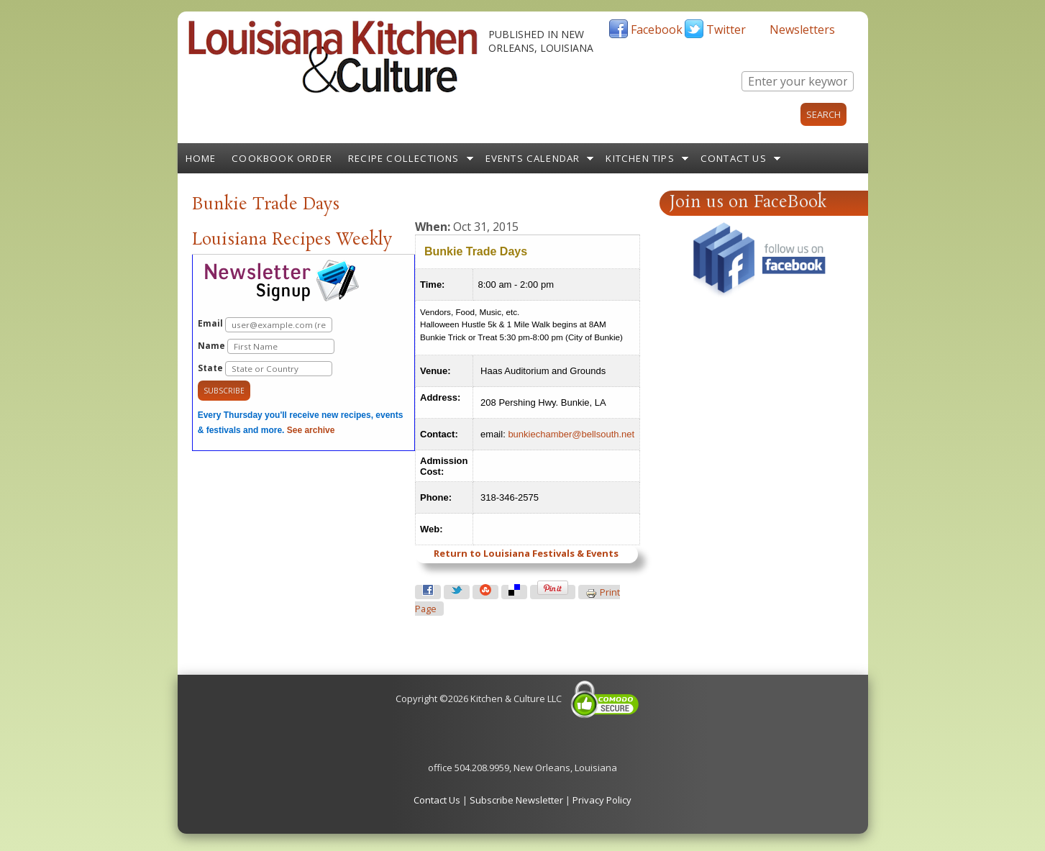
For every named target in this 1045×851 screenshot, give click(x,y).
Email (265, 324)
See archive (311, 430)
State (265, 368)
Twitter (726, 29)
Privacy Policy (601, 799)
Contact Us (734, 158)
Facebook (657, 29)
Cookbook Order (282, 158)
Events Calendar (532, 158)
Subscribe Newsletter (516, 799)
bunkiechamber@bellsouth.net (571, 434)
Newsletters (802, 29)
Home (201, 158)
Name (266, 346)
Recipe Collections (404, 158)
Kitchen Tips (640, 158)
